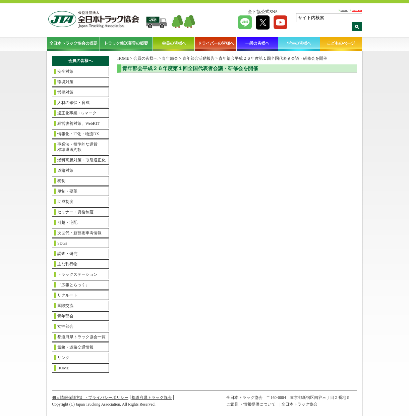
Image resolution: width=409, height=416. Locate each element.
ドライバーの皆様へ (216, 44)
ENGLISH (357, 10)
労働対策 (65, 92)
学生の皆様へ (299, 44)
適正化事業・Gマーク (77, 113)
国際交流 (65, 305)
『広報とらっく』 (73, 284)
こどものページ (341, 44)
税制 (61, 180)
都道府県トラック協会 (151, 397)
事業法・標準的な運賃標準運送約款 (77, 147)
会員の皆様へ (174, 44)
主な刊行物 (67, 264)
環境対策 (65, 82)
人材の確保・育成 (73, 102)
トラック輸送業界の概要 (126, 44)
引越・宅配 (67, 222)
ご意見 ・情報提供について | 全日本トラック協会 (271, 404)
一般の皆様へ (258, 44)
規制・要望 (67, 191)
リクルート (67, 295)
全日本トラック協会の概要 (73, 44)
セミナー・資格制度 (75, 212)
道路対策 (65, 170)
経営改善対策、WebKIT (78, 123)
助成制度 (65, 201)
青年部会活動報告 (198, 58)
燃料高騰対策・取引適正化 (81, 160)
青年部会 (65, 316)
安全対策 (65, 71)
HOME (344, 10)
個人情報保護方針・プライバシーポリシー (90, 397)
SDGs (62, 243)
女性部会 (65, 326)
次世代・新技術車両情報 (79, 232)
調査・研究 (67, 253)
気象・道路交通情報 (75, 347)
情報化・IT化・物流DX (78, 134)
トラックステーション (77, 274)
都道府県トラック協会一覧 (81, 336)
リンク (63, 357)
